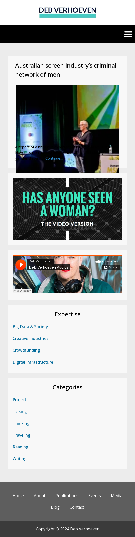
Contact (77, 507)
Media (116, 495)
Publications (66, 495)
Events (94, 495)
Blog (55, 507)
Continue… (54, 158)
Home (18, 495)
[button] (128, 34)
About (39, 495)
